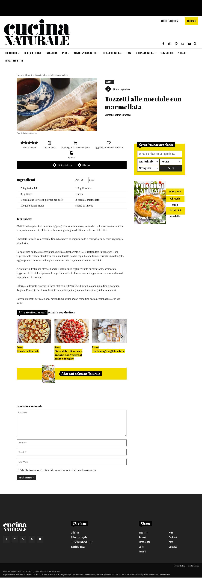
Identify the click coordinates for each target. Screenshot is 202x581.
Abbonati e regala (79, 537)
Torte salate (144, 542)
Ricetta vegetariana (121, 89)
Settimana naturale (145, 53)
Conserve (173, 547)
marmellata (93, 199)
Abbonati (191, 21)
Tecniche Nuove (78, 547)
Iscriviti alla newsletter (81, 542)
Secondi (142, 537)
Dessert (28, 75)
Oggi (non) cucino (32, 53)
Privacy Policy (179, 566)
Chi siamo (75, 532)
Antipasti (143, 532)
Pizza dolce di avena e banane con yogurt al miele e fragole (68, 354)
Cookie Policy (193, 566)
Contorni (173, 537)
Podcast (182, 53)
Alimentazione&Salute (86, 53)
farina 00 (32, 188)
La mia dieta (51, 53)
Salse (141, 547)
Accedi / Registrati (170, 21)
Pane (171, 542)
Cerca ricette (166, 53)
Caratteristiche (146, 161)
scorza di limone (84, 205)
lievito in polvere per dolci (49, 199)
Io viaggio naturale (112, 53)
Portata (165, 161)
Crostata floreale (28, 351)
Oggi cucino (12, 53)
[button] (195, 44)
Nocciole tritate (35, 205)
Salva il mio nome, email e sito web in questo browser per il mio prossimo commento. (58, 470)
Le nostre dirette (14, 60)
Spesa (65, 53)
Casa (129, 53)
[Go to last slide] (21, 336)
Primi (171, 532)
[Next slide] (121, 336)
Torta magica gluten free (108, 351)
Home (19, 75)
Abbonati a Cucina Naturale (81, 373)
